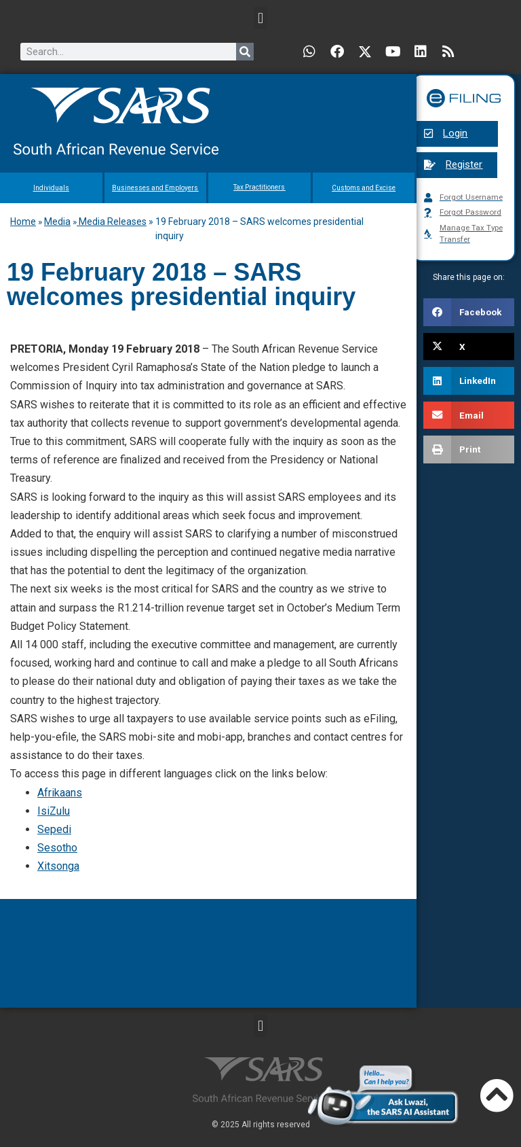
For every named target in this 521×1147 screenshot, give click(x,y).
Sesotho (57, 847)
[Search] (245, 51)
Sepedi (54, 829)
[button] (260, 18)
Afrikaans (59, 792)
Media (57, 221)
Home (23, 221)
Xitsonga (58, 866)
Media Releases (112, 221)
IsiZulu (53, 811)
